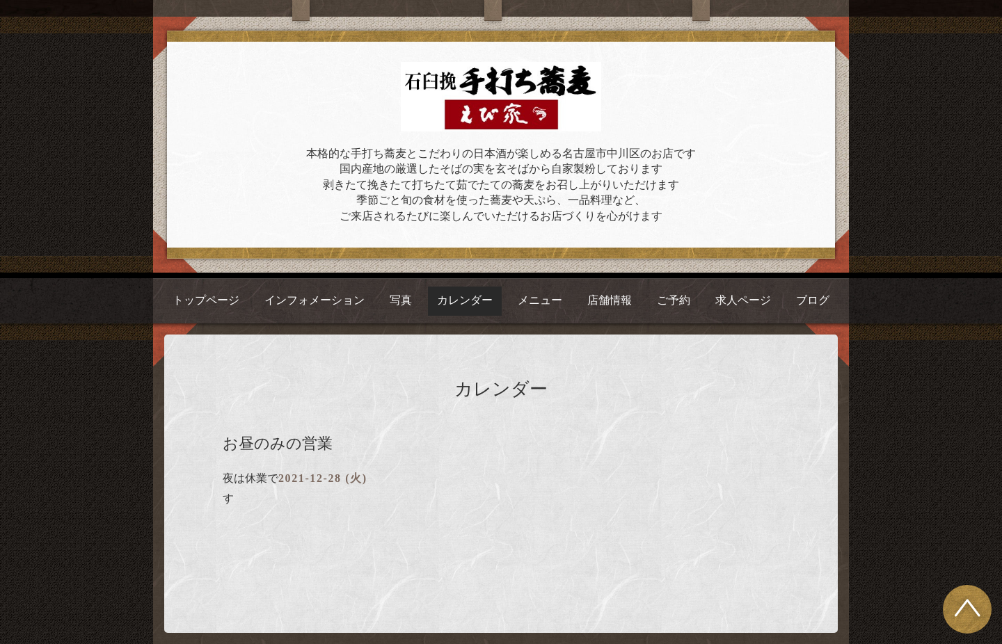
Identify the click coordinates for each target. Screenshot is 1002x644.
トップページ (206, 300)
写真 (401, 300)
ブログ (812, 300)
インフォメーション (314, 300)
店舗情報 (609, 300)
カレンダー (465, 300)
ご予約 (673, 300)
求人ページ (743, 300)
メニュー (540, 300)
